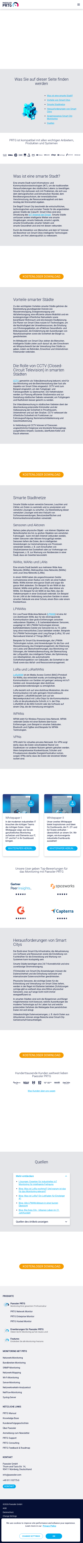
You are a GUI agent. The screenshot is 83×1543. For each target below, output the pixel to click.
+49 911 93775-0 (11, 1480)
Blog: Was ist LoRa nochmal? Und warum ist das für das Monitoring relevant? (42, 1190)
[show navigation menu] (78, 4)
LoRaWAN (18, 675)
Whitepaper (54, 817)
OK (54, 1536)
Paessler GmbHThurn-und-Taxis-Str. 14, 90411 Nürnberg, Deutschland (17, 1467)
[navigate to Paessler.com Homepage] (11, 4)
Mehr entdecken (25, 1176)
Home (5, 11)
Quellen (50, 123)
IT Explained (13, 11)
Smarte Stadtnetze (56, 104)
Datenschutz (8, 1512)
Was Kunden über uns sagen (41, 1091)
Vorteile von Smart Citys (58, 100)
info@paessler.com (12, 1475)
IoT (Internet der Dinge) (40, 214)
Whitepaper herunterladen (22, 848)
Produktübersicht (41, 1275)
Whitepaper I (13, 817)
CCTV (15, 381)
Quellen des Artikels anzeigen (32, 1221)
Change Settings (10, 1516)
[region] (40, 1530)
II (63, 817)
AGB (5, 1508)
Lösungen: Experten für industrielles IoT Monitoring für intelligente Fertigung (38, 1183)
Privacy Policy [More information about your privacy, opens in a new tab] (49, 1526)
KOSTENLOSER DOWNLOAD (41, 276)
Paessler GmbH (37, 1122)
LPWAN (51, 614)
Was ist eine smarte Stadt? (60, 95)
